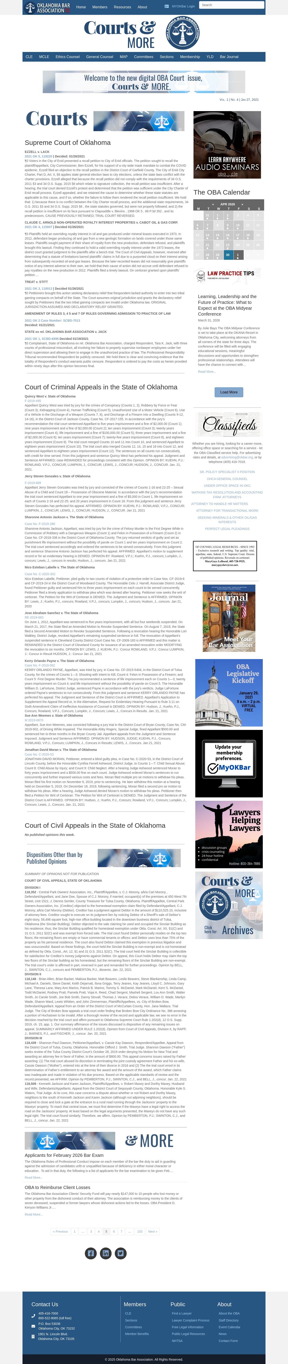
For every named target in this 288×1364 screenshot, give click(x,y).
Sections (166, 57)
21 (207, 245)
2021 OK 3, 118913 (38, 288)
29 (217, 255)
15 (217, 235)
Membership (190, 57)
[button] (229, 392)
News (223, 1334)
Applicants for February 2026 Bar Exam (64, 1155)
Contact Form (228, 1341)
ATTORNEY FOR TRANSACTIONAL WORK (227, 510)
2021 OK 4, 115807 (38, 227)
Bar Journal (229, 57)
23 (228, 245)
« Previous (60, 1231)
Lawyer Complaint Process (190, 1320)
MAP (124, 57)
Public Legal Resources (188, 1334)
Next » (152, 1231)
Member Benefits (137, 1334)
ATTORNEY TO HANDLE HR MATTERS (219, 504)
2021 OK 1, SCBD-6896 (42, 339)
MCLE (44, 57)
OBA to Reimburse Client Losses (57, 1187)
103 (139, 1231)
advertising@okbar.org (237, 457)
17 (238, 235)
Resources (122, 7)
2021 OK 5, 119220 (38, 156)
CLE (29, 57)
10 (238, 225)
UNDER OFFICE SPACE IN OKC (227, 485)
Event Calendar (230, 1327)
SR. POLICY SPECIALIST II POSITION (227, 472)
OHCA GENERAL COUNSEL (227, 479)
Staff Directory (228, 1320)
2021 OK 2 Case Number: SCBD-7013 (52, 320)
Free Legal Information (188, 1327)
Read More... (34, 1177)
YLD (210, 57)
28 (207, 255)
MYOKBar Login (183, 6)
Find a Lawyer (182, 1313)
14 (207, 235)
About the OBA (229, 1313)
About (142, 7)
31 (207, 215)
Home (81, 7)
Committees (143, 57)
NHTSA (177, 1341)
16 (228, 235)
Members (100, 7)
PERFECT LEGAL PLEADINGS (227, 529)
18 (248, 235)
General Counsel (99, 57)
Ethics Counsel (68, 57)
